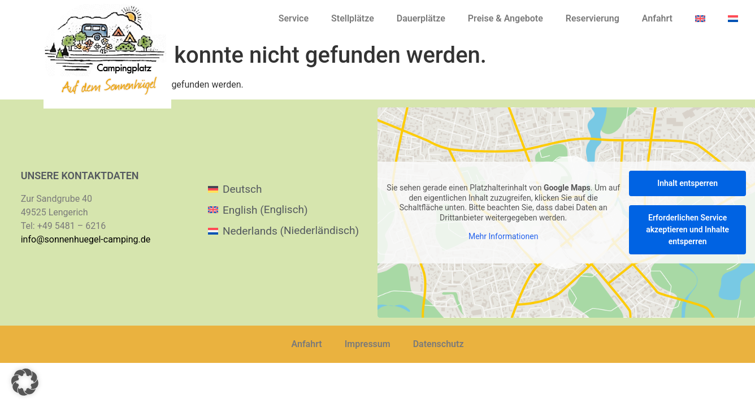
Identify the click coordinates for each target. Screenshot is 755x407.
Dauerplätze (421, 18)
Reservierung (592, 18)
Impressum (367, 344)
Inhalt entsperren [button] (687, 183)
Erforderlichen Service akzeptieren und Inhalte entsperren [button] (687, 229)
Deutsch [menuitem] (242, 189)
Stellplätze (352, 18)
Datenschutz (438, 344)
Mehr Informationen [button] (503, 236)
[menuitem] (700, 19)
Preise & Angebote (505, 18)
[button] (25, 382)
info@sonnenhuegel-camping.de (86, 239)
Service (294, 18)
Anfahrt (657, 18)
